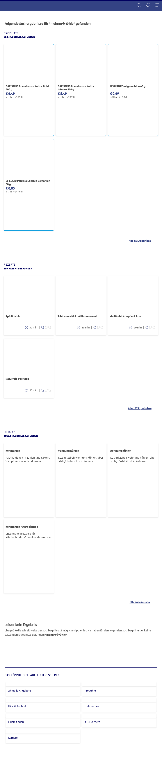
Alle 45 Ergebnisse (140, 241)
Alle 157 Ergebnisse (140, 408)
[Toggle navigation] (157, 5)
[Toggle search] (138, 5)
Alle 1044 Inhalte (140, 602)
